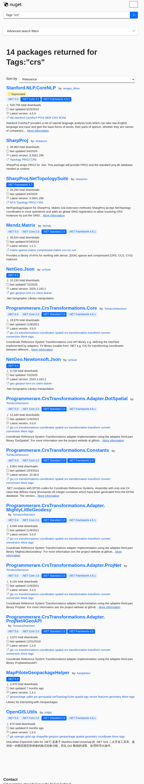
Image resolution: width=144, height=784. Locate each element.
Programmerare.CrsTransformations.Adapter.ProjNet (63, 565)
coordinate (104, 736)
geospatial (44, 696)
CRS (55, 117)
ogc (86, 696)
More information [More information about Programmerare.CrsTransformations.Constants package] (48, 495)
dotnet (48, 293)
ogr (33, 736)
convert (105, 332)
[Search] (134, 15)
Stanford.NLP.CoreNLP (31, 88)
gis (12, 332)
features (103, 696)
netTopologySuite (63, 696)
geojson (20, 293)
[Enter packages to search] (66, 15)
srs (66, 332)
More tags (27, 336)
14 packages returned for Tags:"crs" (51, 57)
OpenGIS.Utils (21, 712)
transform (94, 332)
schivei (46, 269)
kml (28, 293)
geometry (115, 696)
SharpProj (17, 140)
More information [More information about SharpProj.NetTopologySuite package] (54, 215)
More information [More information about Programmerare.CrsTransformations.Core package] (42, 349)
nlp (12, 117)
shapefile (42, 736)
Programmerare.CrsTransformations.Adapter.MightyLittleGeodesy (55, 507)
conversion (13, 336)
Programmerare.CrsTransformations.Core (51, 308)
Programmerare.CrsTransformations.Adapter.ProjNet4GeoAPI (55, 619)
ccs (69, 250)
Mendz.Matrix (20, 225)
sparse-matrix (27, 250)
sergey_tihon (71, 88)
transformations (29, 332)
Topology (15, 159)
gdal (28, 736)
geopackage (18, 696)
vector (93, 696)
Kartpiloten (84, 673)
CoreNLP (31, 117)
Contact (10, 779)
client (39, 293)
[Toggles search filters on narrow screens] (133, 31)
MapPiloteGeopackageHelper (38, 673)
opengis (19, 736)
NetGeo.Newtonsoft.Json (33, 359)
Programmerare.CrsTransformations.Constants (57, 450)
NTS (13, 202)
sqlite (29, 696)
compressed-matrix (49, 250)
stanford (20, 117)
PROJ (26, 159)
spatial (59, 332)
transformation (78, 332)
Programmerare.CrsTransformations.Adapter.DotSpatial (67, 398)
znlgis (48, 712)
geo (12, 293)
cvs (74, 250)
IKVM (62, 117)
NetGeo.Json (20, 269)
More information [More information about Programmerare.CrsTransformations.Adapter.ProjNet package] (109, 607)
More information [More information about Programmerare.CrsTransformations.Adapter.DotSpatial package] (113, 440)
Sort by (11, 79)
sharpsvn (41, 141)
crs (64, 250)
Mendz (47, 225)
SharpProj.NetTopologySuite (37, 178)
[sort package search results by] (77, 79)
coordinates (47, 332)
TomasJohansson (115, 308)
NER (48, 117)
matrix (14, 250)
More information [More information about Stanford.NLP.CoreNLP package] (38, 130)
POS (41, 117)
